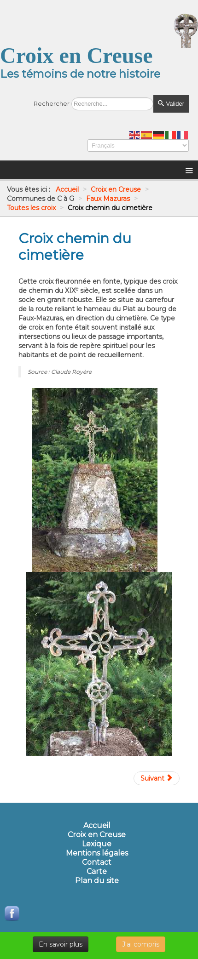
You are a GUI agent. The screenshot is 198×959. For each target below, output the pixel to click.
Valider (171, 103)
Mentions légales (97, 853)
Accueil (97, 826)
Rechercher (52, 103)
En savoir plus (60, 944)
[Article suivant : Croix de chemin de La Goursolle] (157, 778)
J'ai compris (140, 944)
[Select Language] (138, 145)
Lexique (96, 844)
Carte (97, 872)
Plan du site (97, 881)
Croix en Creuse (97, 835)
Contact (96, 862)
